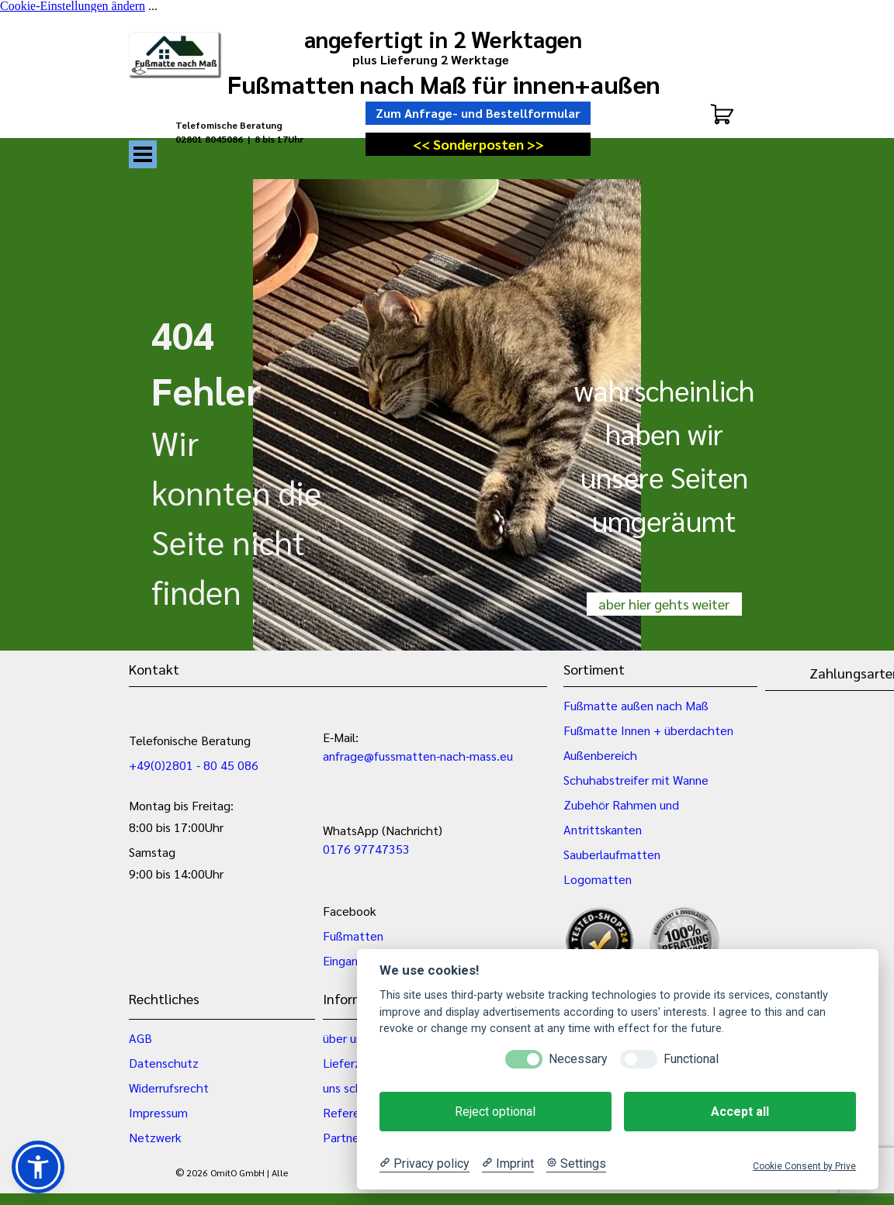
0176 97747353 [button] (366, 849)
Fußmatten (353, 935)
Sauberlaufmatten (611, 854)
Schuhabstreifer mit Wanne (636, 780)
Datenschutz (164, 1063)
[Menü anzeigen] (143, 154)
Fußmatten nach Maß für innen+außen (443, 83)
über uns (345, 1038)
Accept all (740, 1111)
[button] (38, 1167)
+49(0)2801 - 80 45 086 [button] (193, 765)
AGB (140, 1038)
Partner (343, 1137)
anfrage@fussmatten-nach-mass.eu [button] (418, 756)
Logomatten (597, 879)
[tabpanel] (253, 138)
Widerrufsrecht (169, 1087)
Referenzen (354, 1112)
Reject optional (495, 1111)
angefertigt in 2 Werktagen (443, 39)
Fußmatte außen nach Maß (636, 705)
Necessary (578, 1058)
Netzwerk (155, 1137)
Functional (691, 1058)
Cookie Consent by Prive (804, 1166)
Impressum (158, 1112)
